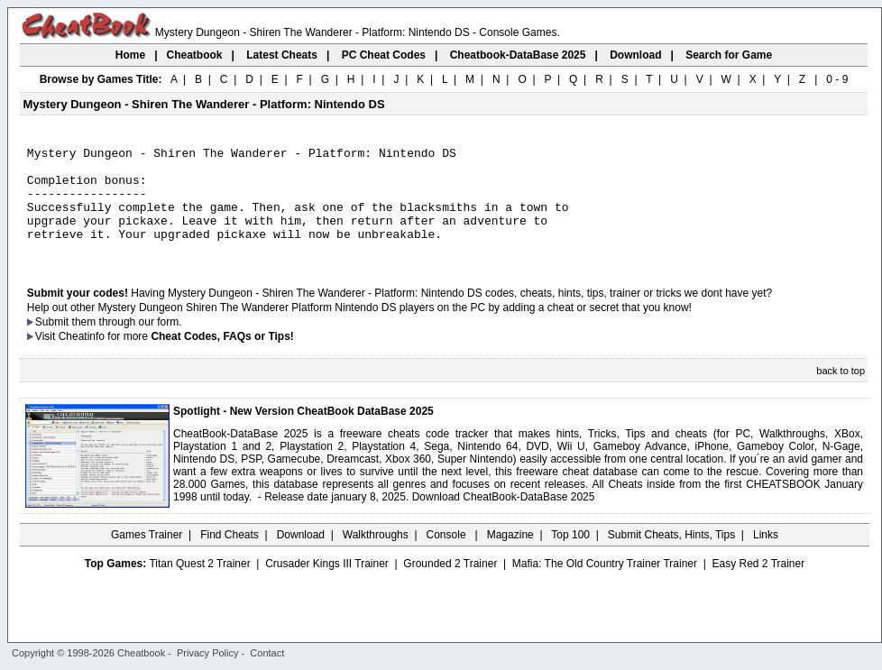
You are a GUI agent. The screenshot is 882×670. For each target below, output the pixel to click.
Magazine (510, 556)
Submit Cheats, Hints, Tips (671, 556)
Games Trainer (146, 556)
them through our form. (127, 343)
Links (765, 556)
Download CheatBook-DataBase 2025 (503, 518)
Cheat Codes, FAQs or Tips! (222, 358)
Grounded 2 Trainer (450, 585)
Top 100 (570, 556)
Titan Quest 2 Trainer (199, 585)
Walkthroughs (376, 556)
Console (448, 556)
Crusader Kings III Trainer (327, 585)
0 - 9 (837, 79)
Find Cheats (229, 556)
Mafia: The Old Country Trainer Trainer (604, 585)
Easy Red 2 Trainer (758, 585)
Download (301, 556)
